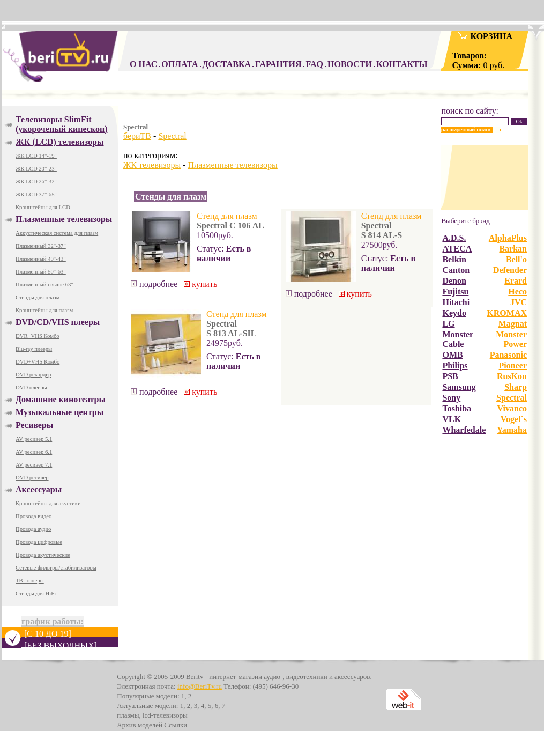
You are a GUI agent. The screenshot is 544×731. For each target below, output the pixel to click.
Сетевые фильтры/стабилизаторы (56, 568)
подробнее (154, 284)
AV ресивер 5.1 (34, 439)
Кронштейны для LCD (43, 207)
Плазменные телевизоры (233, 164)
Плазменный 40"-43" (41, 259)
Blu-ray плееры (34, 349)
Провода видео (33, 516)
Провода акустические (43, 555)
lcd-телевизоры (165, 715)
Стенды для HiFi (36, 593)
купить (200, 284)
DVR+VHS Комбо (37, 336)
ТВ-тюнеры (30, 581)
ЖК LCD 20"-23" (36, 169)
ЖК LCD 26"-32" (36, 181)
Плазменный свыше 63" (44, 284)
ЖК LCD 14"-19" (36, 156)
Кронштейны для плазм (44, 310)
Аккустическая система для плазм (57, 233)
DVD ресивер (32, 478)
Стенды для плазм (37, 297)
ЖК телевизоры (152, 164)
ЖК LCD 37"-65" (36, 194)
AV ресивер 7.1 (34, 465)
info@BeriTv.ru (199, 686)
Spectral (172, 136)
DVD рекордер (33, 375)
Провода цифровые (39, 542)
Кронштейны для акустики (48, 503)
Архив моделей (139, 725)
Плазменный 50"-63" (41, 272)
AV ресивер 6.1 (34, 452)
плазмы (128, 715)
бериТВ (137, 136)
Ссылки (175, 725)
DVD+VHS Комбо (37, 362)
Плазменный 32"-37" (41, 246)
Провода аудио (33, 529)
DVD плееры (31, 387)
